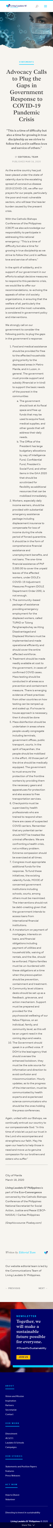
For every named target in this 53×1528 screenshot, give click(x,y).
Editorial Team (28, 157)
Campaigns (11, 1447)
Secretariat (11, 1410)
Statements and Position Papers (21, 1467)
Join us (23, 1357)
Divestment (11, 1434)
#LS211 (9, 1438)
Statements (26, 62)
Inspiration (10, 1401)
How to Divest (12, 1495)
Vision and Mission (14, 1396)
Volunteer (10, 1499)
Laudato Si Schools (14, 1443)
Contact (9, 1414)
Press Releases (12, 1476)
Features (9, 1471)
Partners (9, 1405)
